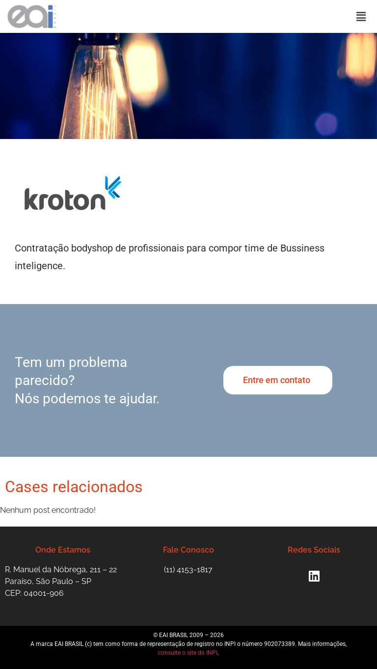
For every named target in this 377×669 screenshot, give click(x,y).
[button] (361, 16)
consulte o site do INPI (187, 652)
